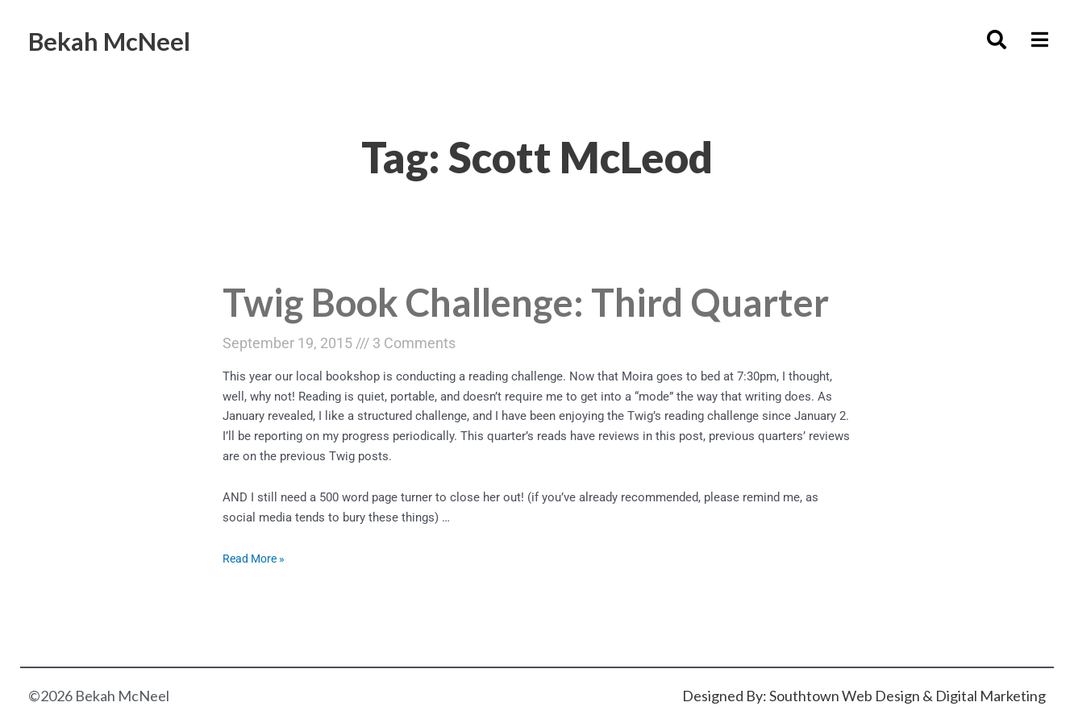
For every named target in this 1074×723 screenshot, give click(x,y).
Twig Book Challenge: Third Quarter (464, 323)
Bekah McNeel (125, 39)
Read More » (256, 599)
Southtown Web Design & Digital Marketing (907, 695)
